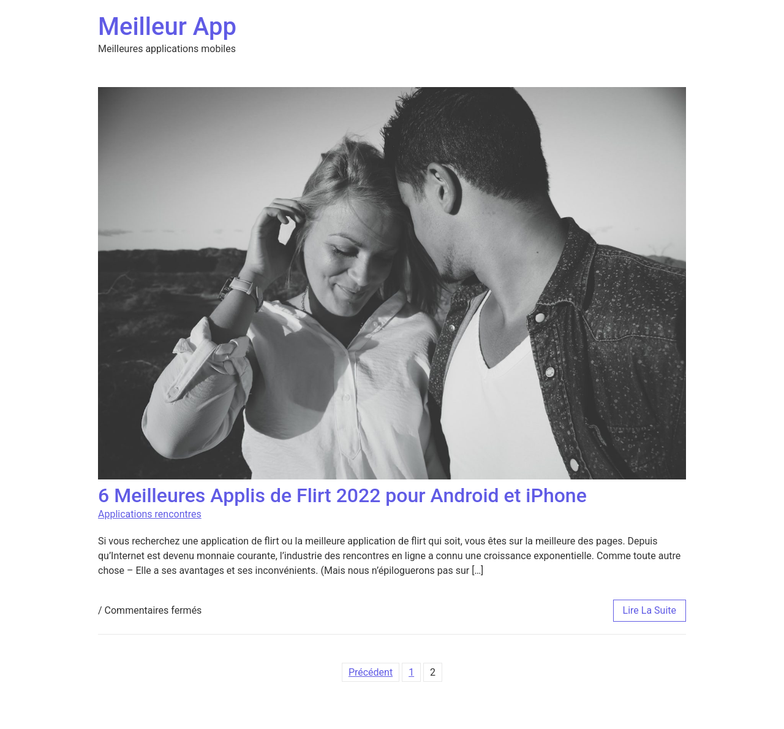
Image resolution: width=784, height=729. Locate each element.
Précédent (371, 672)
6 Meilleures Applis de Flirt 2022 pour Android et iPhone (342, 495)
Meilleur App (167, 26)
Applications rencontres (150, 514)
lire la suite (649, 610)
